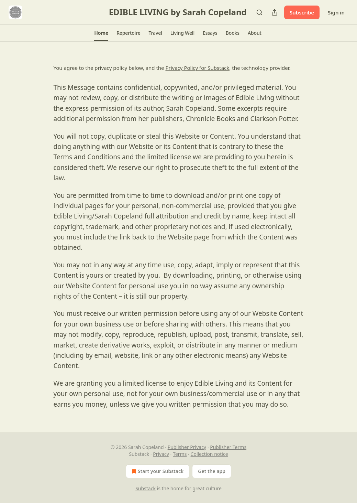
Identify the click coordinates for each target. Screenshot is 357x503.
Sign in (336, 12)
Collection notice (209, 454)
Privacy (161, 454)
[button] (101, 33)
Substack (145, 488)
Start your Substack (156, 471)
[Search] (259, 12)
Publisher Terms (228, 447)
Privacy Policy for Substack (197, 67)
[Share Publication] (274, 12)
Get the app (211, 471)
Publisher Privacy (187, 447)
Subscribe (302, 12)
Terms (180, 454)
